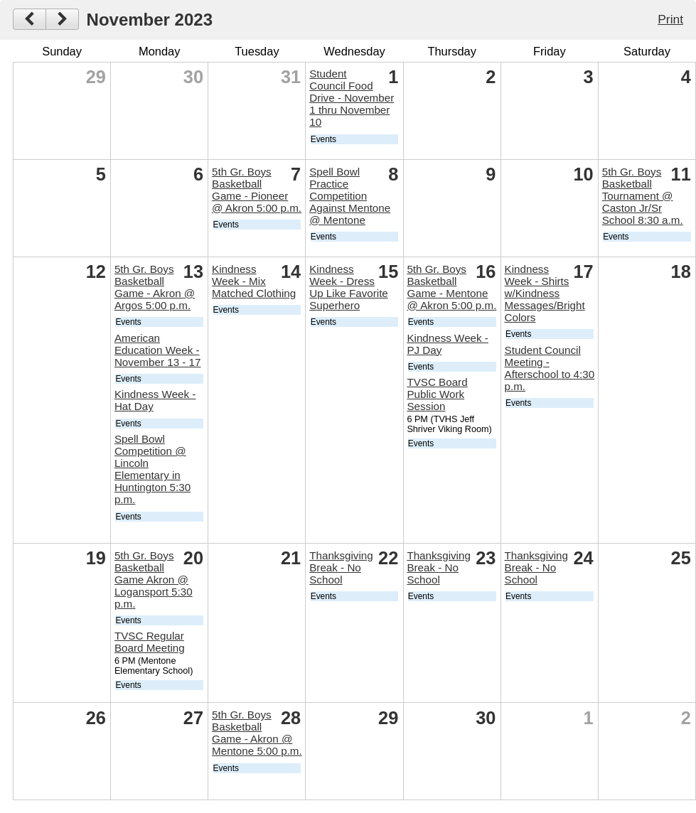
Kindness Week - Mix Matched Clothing (254, 281)
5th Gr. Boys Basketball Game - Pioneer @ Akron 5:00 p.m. (256, 190)
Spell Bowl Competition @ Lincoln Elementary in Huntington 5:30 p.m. (152, 469)
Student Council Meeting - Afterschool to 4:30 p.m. (550, 368)
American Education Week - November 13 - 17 (157, 350)
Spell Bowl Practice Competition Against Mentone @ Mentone (349, 196)
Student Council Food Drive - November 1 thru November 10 (351, 98)
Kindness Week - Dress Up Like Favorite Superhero (348, 287)
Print (670, 19)
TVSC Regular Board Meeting (149, 642)
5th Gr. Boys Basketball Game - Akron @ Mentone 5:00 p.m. (257, 733)
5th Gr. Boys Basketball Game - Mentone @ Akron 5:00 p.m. (451, 287)
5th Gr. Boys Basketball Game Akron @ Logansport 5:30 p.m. (153, 579)
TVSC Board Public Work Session (437, 394)
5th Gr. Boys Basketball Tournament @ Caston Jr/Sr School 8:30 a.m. (642, 196)
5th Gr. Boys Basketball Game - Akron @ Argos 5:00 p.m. (154, 287)
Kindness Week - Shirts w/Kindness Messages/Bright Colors (545, 293)
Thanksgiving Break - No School (341, 567)
